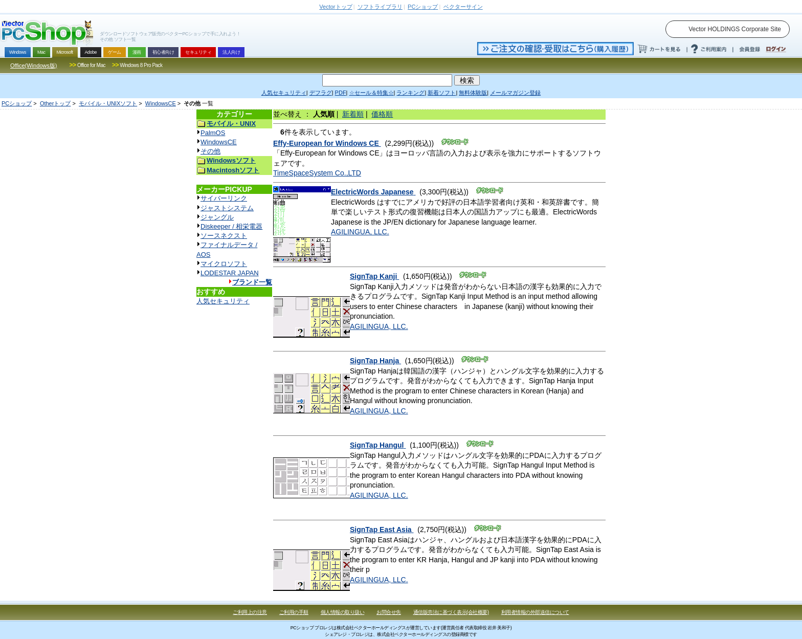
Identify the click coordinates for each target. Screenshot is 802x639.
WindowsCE (160, 103)
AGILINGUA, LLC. (360, 232)
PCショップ (17, 103)
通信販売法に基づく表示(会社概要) (451, 612)
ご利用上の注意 (250, 612)
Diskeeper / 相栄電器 (231, 226)
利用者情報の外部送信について (535, 612)
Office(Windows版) (33, 65)
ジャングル (217, 217)
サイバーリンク (224, 198)
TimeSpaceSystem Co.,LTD (317, 173)
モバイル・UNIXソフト (108, 103)
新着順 (353, 114)
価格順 (382, 114)
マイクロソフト (224, 264)
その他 (210, 151)
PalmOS (213, 133)
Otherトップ (55, 103)
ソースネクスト (224, 235)
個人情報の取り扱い (343, 612)
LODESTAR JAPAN (230, 273)
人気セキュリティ (223, 301)
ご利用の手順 (293, 612)
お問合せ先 (388, 612)
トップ (335, 7)
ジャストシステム (227, 208)
